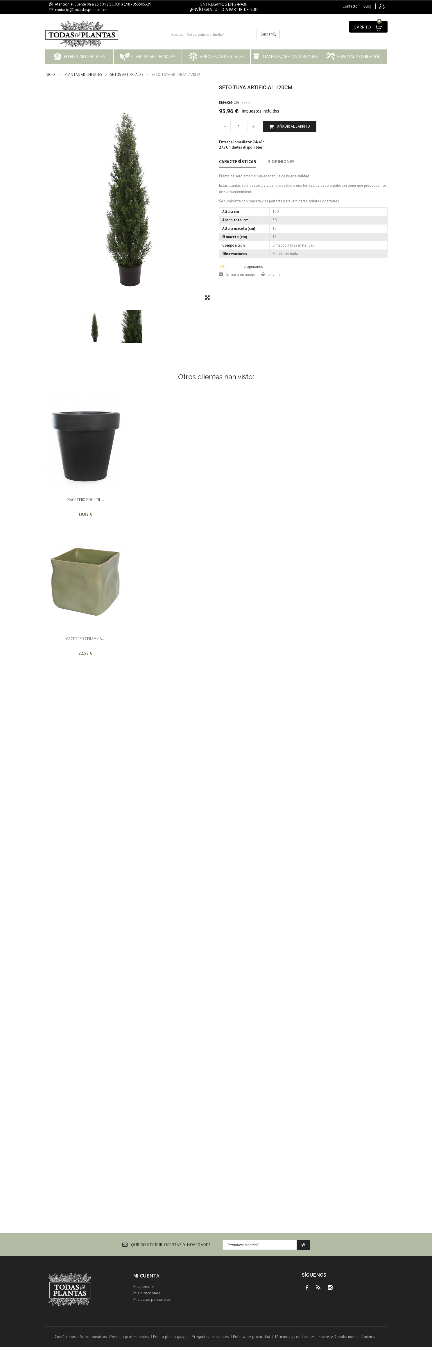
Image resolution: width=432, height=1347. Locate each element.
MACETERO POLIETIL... (85, 499)
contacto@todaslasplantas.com (82, 9)
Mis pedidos (144, 1286)
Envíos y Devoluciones (338, 1336)
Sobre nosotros (93, 1336)
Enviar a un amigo (240, 274)
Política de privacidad (251, 1336)
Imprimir (275, 274)
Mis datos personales (152, 1299)
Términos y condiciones (294, 1336)
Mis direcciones (146, 1293)
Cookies (368, 1336)
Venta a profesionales (130, 1336)
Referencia (229, 102)
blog (367, 6)
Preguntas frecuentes (210, 1336)
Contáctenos (65, 1336)
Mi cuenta (146, 1276)
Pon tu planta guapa (170, 1336)
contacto (350, 6)
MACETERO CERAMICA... (85, 638)
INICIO (50, 74)
